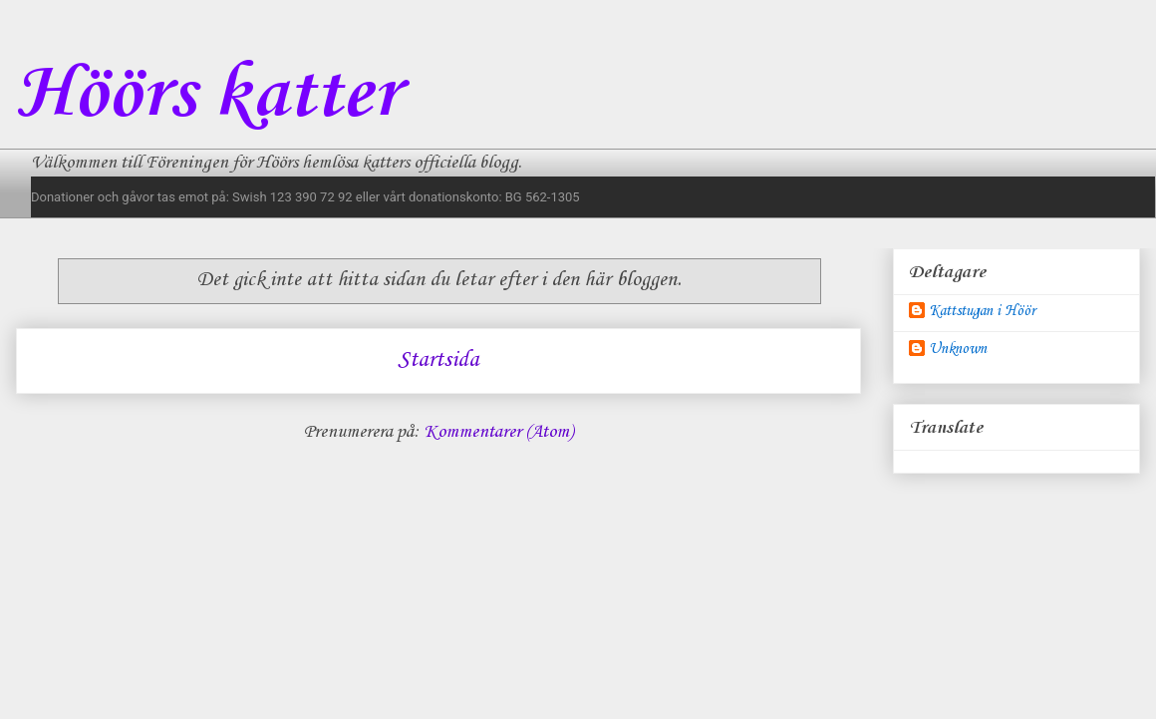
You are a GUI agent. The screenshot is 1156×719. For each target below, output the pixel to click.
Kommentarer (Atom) (498, 432)
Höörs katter (207, 95)
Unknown (958, 349)
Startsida (438, 360)
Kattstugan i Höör (982, 311)
